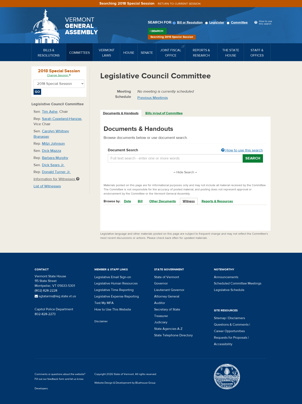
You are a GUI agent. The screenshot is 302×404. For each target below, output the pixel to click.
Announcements (226, 277)
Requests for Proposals (230, 338)
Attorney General (166, 296)
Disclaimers (236, 318)
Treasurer (161, 316)
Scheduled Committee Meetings (237, 283)
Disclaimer (101, 321)
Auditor (159, 303)
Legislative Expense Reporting (116, 296)
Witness (189, 201)
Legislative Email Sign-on (112, 277)
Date (127, 201)
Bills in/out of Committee (164, 113)
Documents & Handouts (121, 113)
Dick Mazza (51, 150)
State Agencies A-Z (168, 329)
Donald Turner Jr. (56, 172)
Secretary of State (167, 309)
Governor (161, 283)
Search (157, 31)
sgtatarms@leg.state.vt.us (55, 296)
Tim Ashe (49, 111)
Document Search (185, 150)
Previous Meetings (152, 97)
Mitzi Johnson (53, 143)
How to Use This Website (112, 309)
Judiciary (160, 322)
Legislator (215, 22)
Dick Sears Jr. (53, 165)
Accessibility (223, 344)
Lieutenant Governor (169, 290)
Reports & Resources (217, 201)
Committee (238, 22)
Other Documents (162, 201)
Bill (140, 201)
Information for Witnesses (56, 179)
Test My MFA (104, 303)
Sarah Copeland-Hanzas (61, 118)
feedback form (55, 379)
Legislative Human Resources (116, 283)
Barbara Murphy (55, 157)
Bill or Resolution (188, 22)
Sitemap (220, 318)
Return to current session (179, 4)
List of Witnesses (47, 186)
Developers (41, 388)
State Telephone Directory (173, 335)
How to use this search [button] (242, 150)
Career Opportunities (229, 331)
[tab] (121, 113)
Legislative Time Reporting (114, 290)
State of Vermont (166, 277)
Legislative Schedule (229, 290)
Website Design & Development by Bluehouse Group (124, 382)
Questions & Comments (231, 324)
